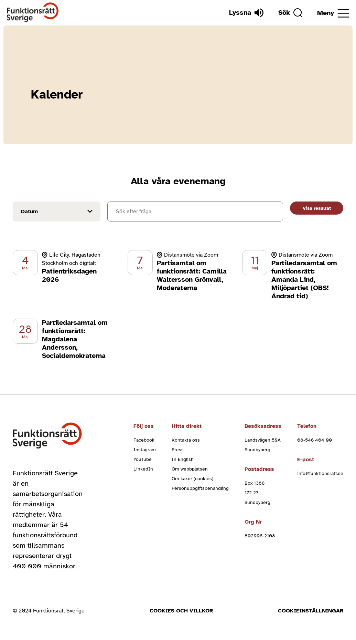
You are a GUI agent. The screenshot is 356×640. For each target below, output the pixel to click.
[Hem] (33, 12)
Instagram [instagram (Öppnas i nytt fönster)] (144, 450)
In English (183, 459)
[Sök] (290, 12)
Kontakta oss (186, 440)
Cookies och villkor (181, 610)
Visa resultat (317, 208)
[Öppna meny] (333, 13)
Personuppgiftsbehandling (200, 488)
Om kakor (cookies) (192, 479)
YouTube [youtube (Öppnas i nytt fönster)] (142, 459)
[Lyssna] (246, 12)
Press (178, 450)
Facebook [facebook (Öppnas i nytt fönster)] (143, 440)
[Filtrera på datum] (56, 211)
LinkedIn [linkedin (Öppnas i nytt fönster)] (143, 469)
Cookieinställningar (310, 610)
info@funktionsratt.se (320, 473)
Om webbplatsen (190, 469)
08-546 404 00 (314, 440)
